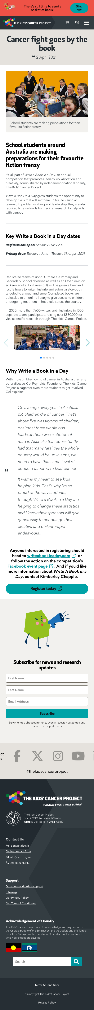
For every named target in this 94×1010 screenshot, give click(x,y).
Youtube (78, 756)
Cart (67, 23)
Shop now (79, 8)
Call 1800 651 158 (20, 863)
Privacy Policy (47, 1002)
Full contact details (17, 845)
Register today (43, 588)
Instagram (58, 756)
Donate (77, 23)
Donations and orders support (24, 886)
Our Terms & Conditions (21, 903)
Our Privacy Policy (17, 897)
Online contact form (18, 851)
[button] (41, 358)
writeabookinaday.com (48, 556)
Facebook (17, 756)
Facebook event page (27, 566)
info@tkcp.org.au (20, 857)
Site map (11, 892)
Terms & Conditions (47, 985)
